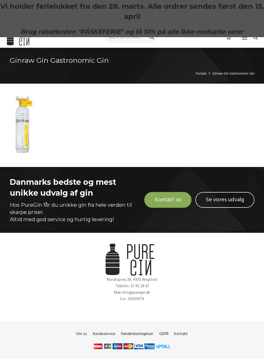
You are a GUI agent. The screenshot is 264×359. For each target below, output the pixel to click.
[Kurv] (228, 37)
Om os (81, 334)
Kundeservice (104, 334)
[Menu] (244, 37)
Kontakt (181, 334)
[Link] (20, 37)
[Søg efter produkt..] (131, 37)
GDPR (164, 334)
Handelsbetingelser (137, 334)
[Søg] (151, 37)
